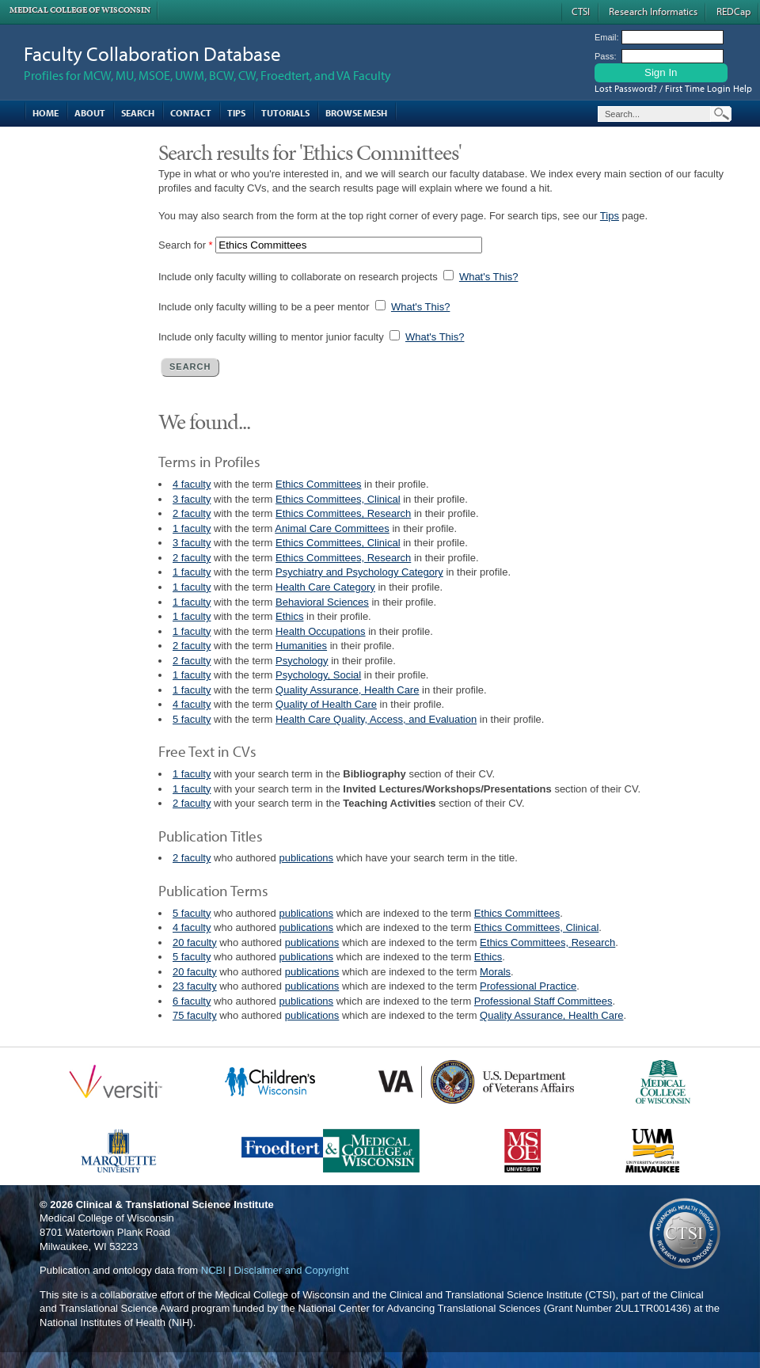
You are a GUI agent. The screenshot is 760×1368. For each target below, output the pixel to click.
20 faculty (195, 942)
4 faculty (192, 484)
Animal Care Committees (332, 528)
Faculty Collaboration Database (152, 53)
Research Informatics (653, 11)
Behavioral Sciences (322, 602)
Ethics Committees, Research (343, 513)
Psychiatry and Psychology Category (359, 572)
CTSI (581, 11)
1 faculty (192, 528)
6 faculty (192, 1001)
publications (306, 858)
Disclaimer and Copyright (291, 1270)
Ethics (289, 616)
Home (45, 113)
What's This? (489, 277)
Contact (190, 113)
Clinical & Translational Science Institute (175, 1204)
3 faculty (192, 499)
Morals (495, 972)
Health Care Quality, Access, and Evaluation (376, 719)
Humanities (301, 646)
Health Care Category (325, 587)
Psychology (302, 661)
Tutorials (285, 113)
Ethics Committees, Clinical (338, 499)
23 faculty (195, 986)
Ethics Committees (318, 484)
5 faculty (192, 719)
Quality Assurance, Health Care (347, 690)
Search (137, 113)
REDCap (733, 11)
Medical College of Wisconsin (80, 10)
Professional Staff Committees (543, 1001)
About (89, 113)
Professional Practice (528, 986)
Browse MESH (356, 113)
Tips (236, 113)
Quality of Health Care (326, 704)
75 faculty (195, 1015)
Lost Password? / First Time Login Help (673, 88)
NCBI (213, 1270)
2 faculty (192, 513)
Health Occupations (320, 631)
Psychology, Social (318, 675)
